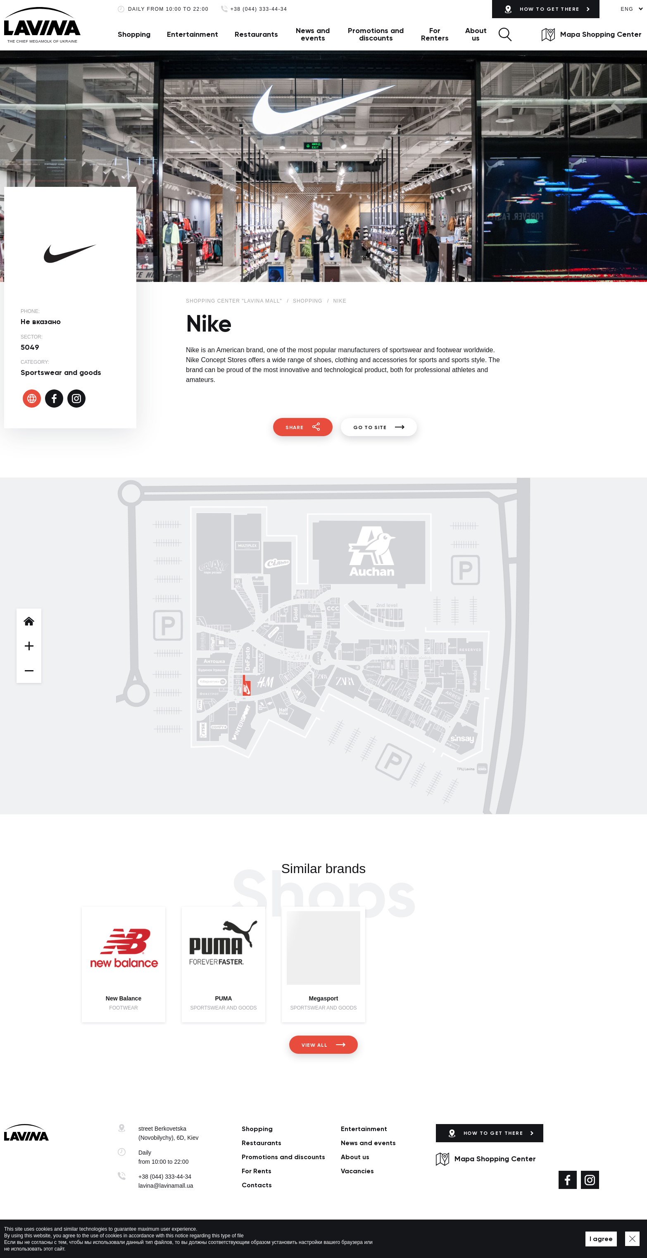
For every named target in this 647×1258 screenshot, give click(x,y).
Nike (339, 300)
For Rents (256, 1171)
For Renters (435, 34)
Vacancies (357, 1171)
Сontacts (257, 1185)
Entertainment (192, 34)
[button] (505, 34)
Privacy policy (224, 1239)
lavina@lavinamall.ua (165, 1185)
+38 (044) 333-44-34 (259, 9)
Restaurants (256, 34)
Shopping (134, 34)
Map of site (260, 1239)
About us (476, 34)
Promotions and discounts (376, 34)
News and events (313, 34)
